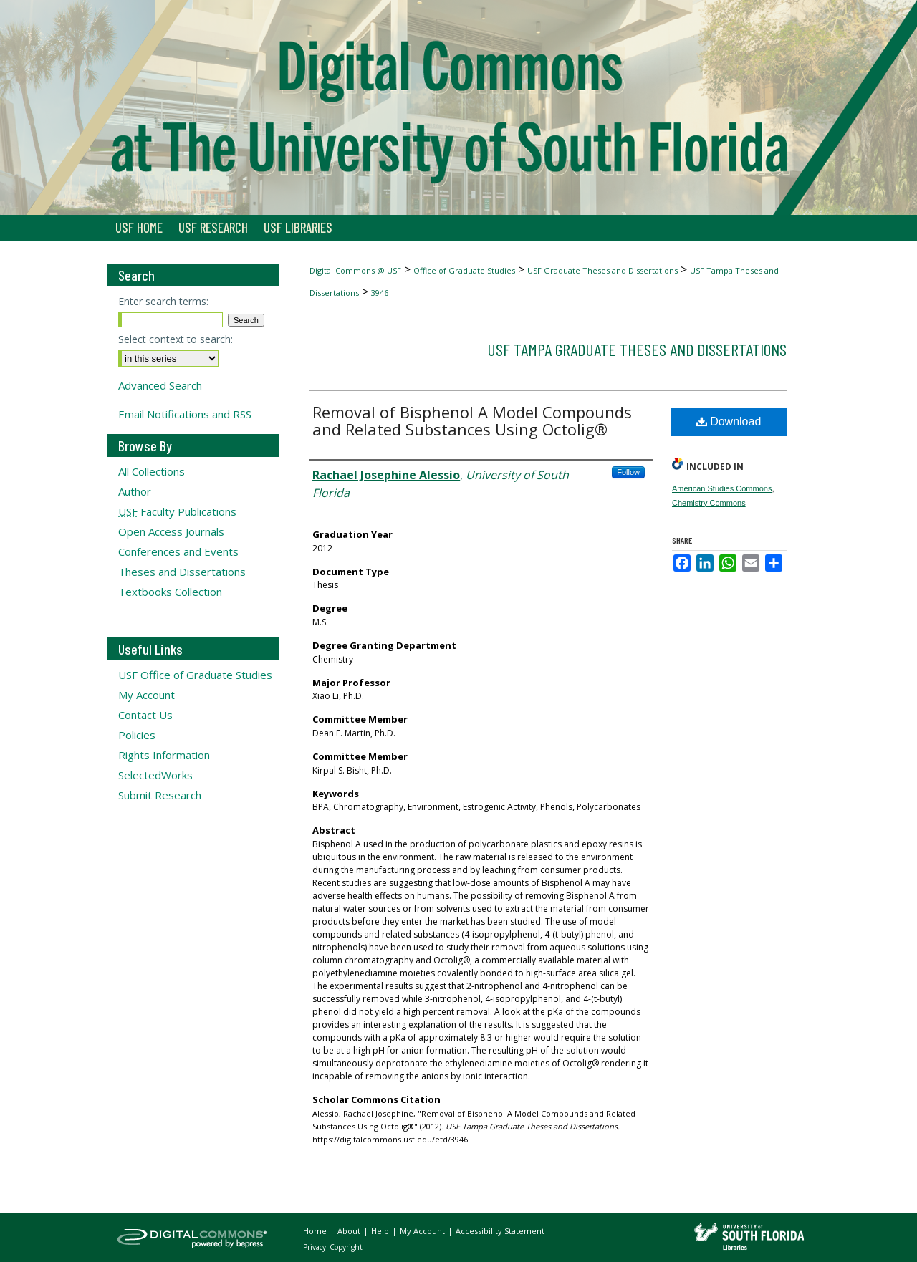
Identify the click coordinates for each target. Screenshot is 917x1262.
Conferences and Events (178, 551)
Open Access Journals (171, 531)
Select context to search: (175, 339)
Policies (136, 735)
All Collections (151, 471)
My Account (146, 695)
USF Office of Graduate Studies (195, 675)
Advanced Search (160, 385)
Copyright (346, 1247)
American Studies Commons (722, 488)
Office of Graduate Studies (464, 270)
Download (729, 421)
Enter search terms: (163, 301)
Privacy (315, 1247)
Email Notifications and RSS (184, 414)
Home (316, 1230)
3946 (379, 292)
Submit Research (159, 795)
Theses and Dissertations (182, 571)
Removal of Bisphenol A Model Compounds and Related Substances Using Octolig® (472, 420)
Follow (628, 472)
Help (381, 1230)
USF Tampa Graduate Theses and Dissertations (637, 349)
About (350, 1230)
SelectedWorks (155, 775)
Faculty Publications (177, 511)
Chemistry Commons (709, 502)
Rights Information (164, 755)
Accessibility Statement (500, 1230)
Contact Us (145, 715)
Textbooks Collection (170, 591)
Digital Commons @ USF (355, 270)
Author (134, 491)
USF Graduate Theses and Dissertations (602, 270)
